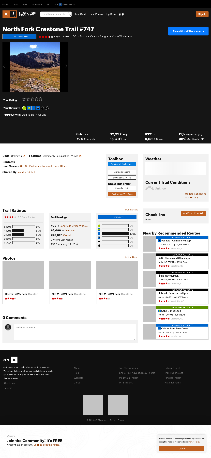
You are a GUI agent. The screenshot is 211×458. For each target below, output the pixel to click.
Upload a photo (122, 188)
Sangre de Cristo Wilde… (74, 225)
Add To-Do (28, 114)
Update (195, 193)
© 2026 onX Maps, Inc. (97, 420)
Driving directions (122, 172)
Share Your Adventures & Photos (137, 372)
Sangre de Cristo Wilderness (116, 36)
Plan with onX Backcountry (188, 31)
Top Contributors (128, 367)
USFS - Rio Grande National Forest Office (43, 165)
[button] (5, 67)
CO (74, 36)
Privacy (121, 420)
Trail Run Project (174, 372)
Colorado (69, 230)
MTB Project (126, 382)
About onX (9, 383)
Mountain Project (128, 377)
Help (76, 372)
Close (182, 448)
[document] (181, 444)
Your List (41, 114)
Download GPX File (122, 177)
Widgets (78, 377)
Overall (67, 235)
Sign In (202, 14)
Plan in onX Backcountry (122, 164)
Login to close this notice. (47, 444)
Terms (112, 420)
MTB (16, 4)
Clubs (77, 382)
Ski (48, 4)
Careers (7, 387)
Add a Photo (131, 257)
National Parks (173, 382)
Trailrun (37, 4)
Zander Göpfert (26, 172)
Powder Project (173, 377)
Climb (5, 4)
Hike (25, 4)
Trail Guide (81, 14)
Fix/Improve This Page (122, 194)
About (77, 367)
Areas (66, 36)
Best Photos (96, 14)
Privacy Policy (194, 442)
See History (191, 197)
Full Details (131, 209)
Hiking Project (172, 367)
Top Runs (111, 14)
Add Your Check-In (193, 213)
